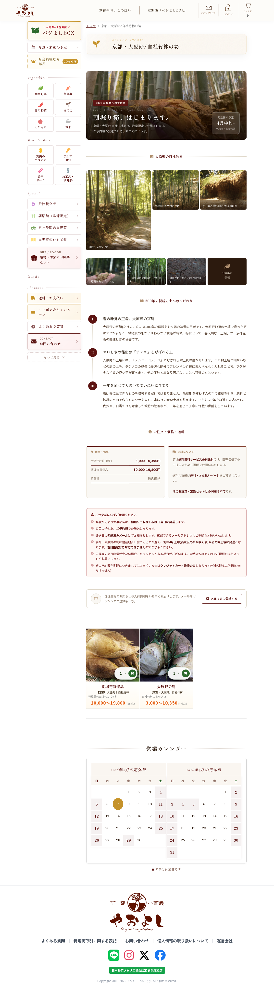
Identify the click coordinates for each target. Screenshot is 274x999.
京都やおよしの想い (115, 10)
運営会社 (225, 949)
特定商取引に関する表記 (95, 949)
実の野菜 (41, 116)
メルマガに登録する (221, 607)
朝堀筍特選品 (113, 695)
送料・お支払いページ (205, 483)
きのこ (68, 116)
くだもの (41, 132)
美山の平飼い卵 (41, 163)
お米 (68, 132)
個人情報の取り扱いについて (182, 949)
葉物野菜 (41, 99)
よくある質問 (53, 949)
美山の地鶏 (68, 163)
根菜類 (68, 99)
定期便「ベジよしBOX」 (168, 10)
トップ (91, 34)
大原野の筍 (166, 695)
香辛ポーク (40, 184)
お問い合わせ (137, 949)
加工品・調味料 (68, 184)
